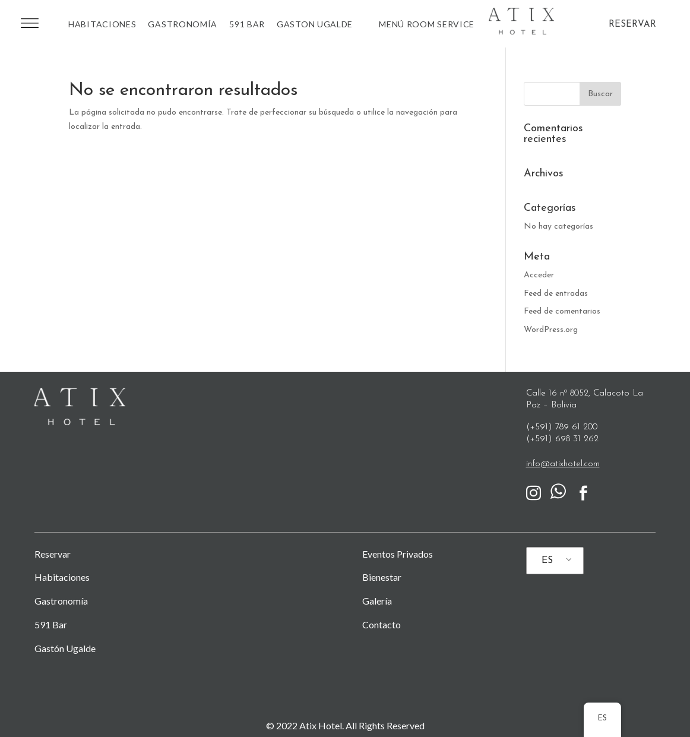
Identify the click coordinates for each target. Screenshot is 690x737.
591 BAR (247, 24)
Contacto (381, 624)
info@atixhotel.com (563, 464)
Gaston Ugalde (315, 24)
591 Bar (50, 624)
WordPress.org (551, 329)
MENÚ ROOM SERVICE (426, 24)
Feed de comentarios (562, 311)
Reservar (52, 553)
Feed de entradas (556, 293)
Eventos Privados (397, 553)
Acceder (539, 275)
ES (547, 560)
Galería (377, 600)
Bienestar (381, 577)
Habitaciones (102, 24)
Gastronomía (182, 24)
